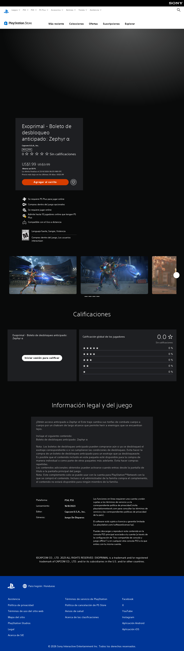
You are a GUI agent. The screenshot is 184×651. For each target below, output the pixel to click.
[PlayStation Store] (18, 19)
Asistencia (94, 10)
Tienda (82, 10)
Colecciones (76, 20)
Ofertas (93, 20)
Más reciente (56, 20)
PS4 (32, 10)
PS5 (24, 10)
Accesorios (56, 10)
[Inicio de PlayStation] (6, 10)
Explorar (130, 20)
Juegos (14, 10)
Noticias (69, 10)
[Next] (176, 272)
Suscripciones (111, 20)
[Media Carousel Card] (43, 272)
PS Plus (42, 10)
